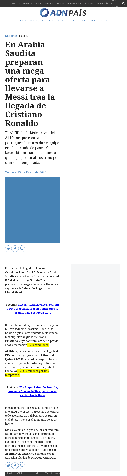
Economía (89, 3)
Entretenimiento (74, 3)
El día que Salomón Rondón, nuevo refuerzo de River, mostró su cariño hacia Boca (33, 391)
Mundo (39, 3)
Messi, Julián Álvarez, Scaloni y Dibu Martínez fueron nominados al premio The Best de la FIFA (33, 308)
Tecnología (102, 3)
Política (49, 3)
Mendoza (16, 3)
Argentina (27, 3)
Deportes (60, 3)
